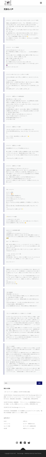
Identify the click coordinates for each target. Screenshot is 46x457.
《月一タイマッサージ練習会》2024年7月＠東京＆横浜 (17, 391)
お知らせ (25, 421)
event (5, 421)
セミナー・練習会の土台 (29, 423)
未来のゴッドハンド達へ (29, 428)
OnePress (27, 453)
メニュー (41, 2)
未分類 (5, 428)
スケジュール (7, 423)
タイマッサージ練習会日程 (29, 426)
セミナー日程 (7, 426)
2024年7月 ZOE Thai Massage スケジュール (14, 407)
